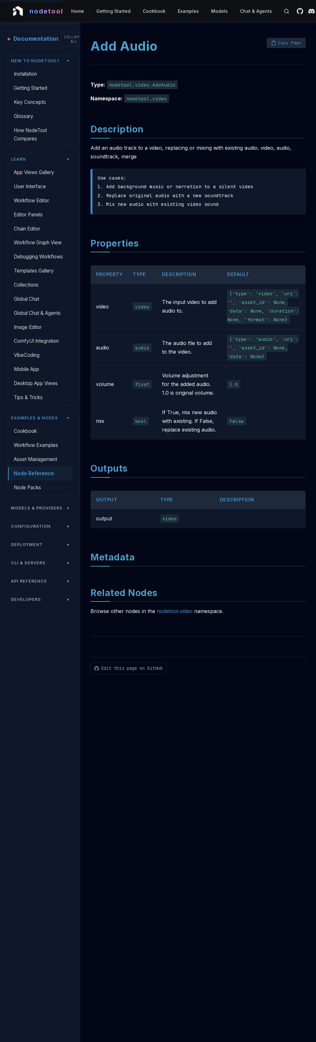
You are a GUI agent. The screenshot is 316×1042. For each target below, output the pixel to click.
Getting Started (113, 11)
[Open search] (286, 11)
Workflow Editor (31, 189)
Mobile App (26, 358)
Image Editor (28, 316)
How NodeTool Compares (30, 123)
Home (77, 11)
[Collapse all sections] (74, 27)
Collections (26, 274)
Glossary (23, 105)
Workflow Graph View (38, 231)
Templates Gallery (34, 259)
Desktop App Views (36, 372)
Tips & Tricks (28, 386)
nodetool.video (174, 600)
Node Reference (34, 462)
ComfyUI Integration (36, 330)
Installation (25, 63)
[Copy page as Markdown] (286, 32)
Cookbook (154, 11)
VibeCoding (26, 344)
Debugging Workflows (38, 245)
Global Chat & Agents (37, 302)
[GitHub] (299, 11)
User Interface (30, 175)
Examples (188, 11)
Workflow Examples (36, 434)
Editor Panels (28, 203)
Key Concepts (30, 91)
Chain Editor (27, 217)
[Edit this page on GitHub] (128, 657)
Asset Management (35, 448)
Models (219, 11)
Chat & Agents (256, 11)
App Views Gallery (34, 161)
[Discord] (311, 11)
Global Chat (26, 288)
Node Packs (27, 476)
